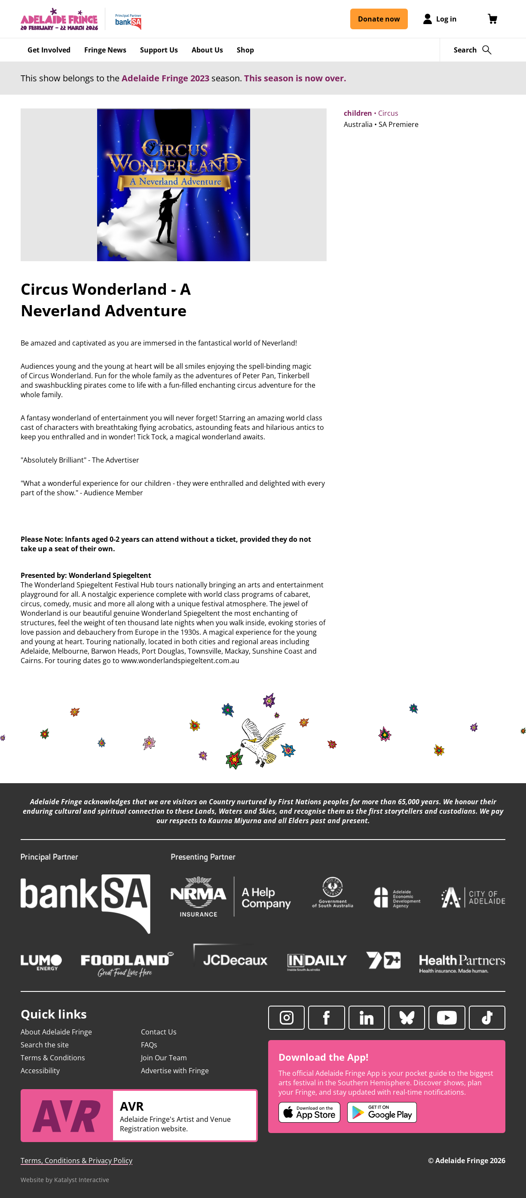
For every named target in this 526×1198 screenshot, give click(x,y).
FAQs (149, 1045)
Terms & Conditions (53, 1057)
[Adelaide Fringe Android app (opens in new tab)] (382, 1112)
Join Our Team (164, 1057)
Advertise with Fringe (175, 1070)
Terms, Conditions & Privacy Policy (76, 1160)
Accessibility (40, 1070)
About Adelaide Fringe (56, 1032)
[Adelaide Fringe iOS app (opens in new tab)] (309, 1112)
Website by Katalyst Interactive (65, 1180)
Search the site (45, 1045)
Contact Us (159, 1032)
